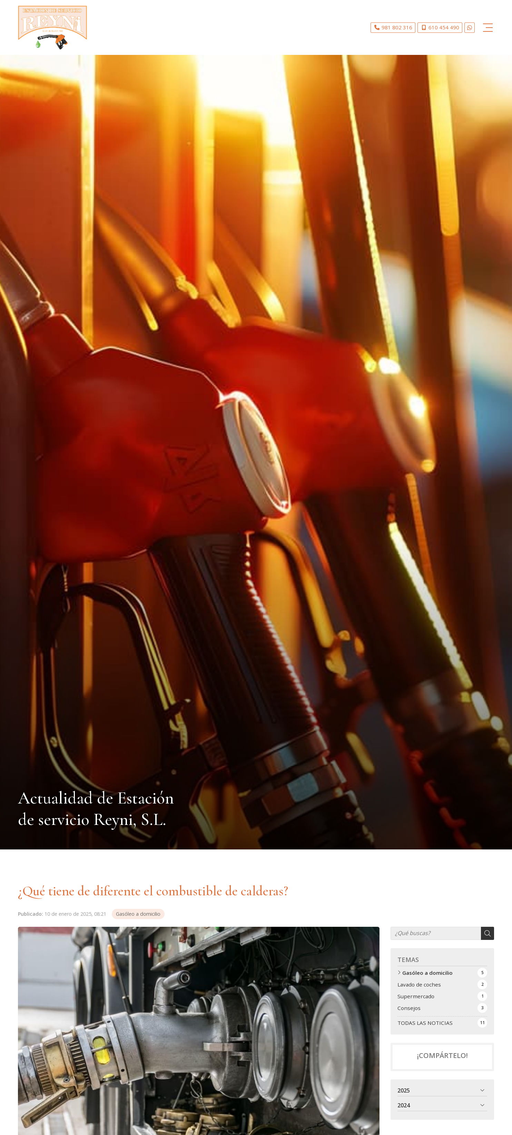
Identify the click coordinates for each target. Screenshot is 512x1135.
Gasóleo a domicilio (138, 914)
